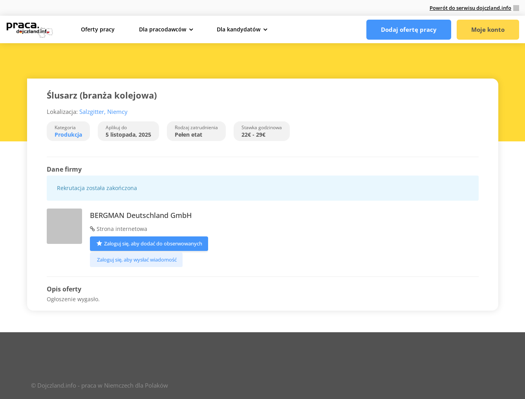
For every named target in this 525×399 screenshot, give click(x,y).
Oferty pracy (98, 29)
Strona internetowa (118, 228)
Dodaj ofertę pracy (409, 29)
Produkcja (68, 134)
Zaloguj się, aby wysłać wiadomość (136, 259)
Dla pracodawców (162, 29)
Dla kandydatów (238, 29)
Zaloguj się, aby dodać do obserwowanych (149, 243)
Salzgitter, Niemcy (103, 111)
